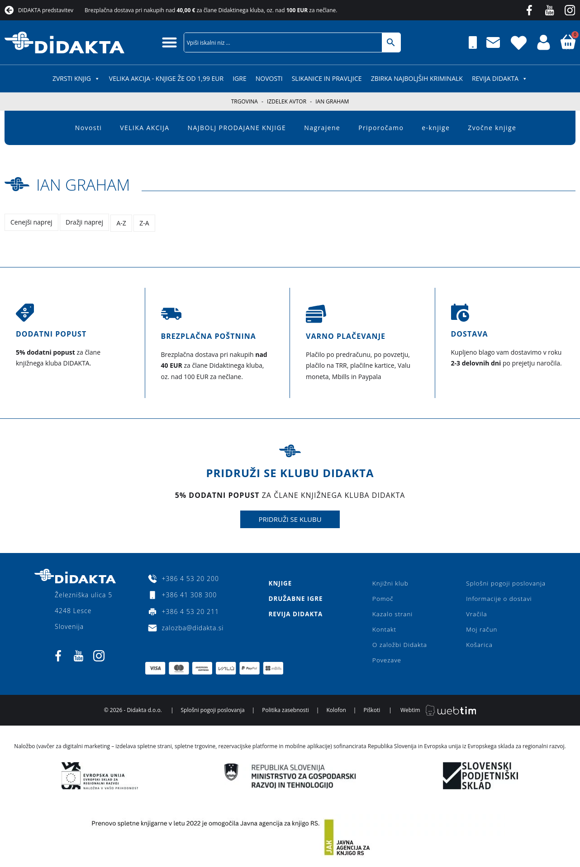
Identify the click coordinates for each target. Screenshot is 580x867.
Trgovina (244, 101)
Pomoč (382, 597)
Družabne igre (295, 597)
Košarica (476, 646)
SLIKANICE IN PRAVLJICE (327, 78)
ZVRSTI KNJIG (76, 78)
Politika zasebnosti (285, 713)
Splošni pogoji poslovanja (504, 581)
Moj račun (479, 630)
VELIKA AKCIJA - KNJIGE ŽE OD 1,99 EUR (166, 78)
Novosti (269, 78)
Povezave (386, 662)
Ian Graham (89, 183)
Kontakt (383, 630)
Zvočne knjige (492, 127)
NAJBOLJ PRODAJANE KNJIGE (237, 127)
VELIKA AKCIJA (144, 127)
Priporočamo (381, 127)
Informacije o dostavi (497, 597)
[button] (169, 42)
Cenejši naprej (31, 222)
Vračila (474, 613)
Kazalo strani (392, 613)
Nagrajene (322, 127)
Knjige (279, 581)
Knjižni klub (390, 581)
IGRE (240, 78)
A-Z (123, 222)
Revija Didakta (500, 78)
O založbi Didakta (399, 646)
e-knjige (436, 127)
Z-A (146, 222)
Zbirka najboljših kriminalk (417, 78)
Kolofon (336, 713)
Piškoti (371, 713)
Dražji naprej (85, 222)
